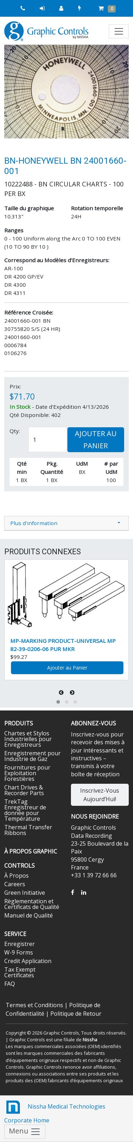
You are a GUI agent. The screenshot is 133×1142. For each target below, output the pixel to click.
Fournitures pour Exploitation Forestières (27, 773)
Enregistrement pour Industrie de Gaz (32, 756)
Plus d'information (33, 523)
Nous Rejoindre (95, 816)
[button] (13, 91)
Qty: (15, 430)
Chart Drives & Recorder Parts (24, 790)
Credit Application (27, 961)
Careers (14, 884)
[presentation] (62, 692)
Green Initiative (24, 893)
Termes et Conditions (34, 1005)
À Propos (16, 875)
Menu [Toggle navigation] (25, 1131)
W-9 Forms (18, 952)
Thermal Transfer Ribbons (28, 830)
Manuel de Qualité (28, 915)
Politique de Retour (75, 1013)
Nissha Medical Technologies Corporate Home (54, 1111)
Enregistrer (19, 944)
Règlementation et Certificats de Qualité (31, 904)
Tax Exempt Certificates (19, 972)
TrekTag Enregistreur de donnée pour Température (25, 810)
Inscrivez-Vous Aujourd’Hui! (99, 795)
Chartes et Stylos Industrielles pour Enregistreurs (28, 739)
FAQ (9, 984)
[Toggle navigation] (119, 31)
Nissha (90, 1039)
